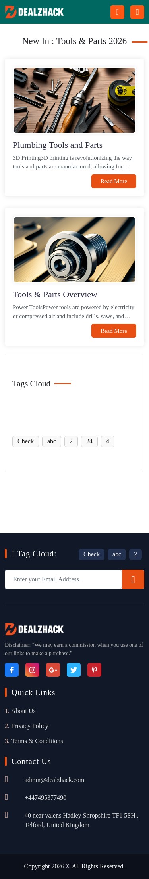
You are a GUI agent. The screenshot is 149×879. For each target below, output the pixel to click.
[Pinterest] (94, 670)
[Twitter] (74, 670)
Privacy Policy (29, 725)
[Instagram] (32, 670)
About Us (23, 710)
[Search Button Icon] (117, 12)
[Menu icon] (137, 12)
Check (25, 441)
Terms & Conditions (37, 741)
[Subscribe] (133, 579)
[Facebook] (12, 670)
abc (51, 441)
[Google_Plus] (53, 670)
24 (89, 441)
